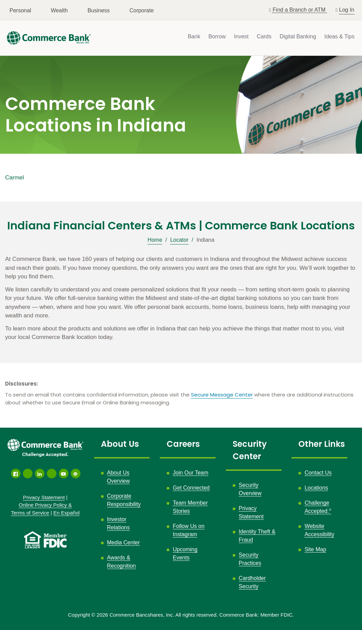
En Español (66, 513)
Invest (241, 36)
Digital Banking (298, 36)
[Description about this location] (181, 298)
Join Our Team (190, 473)
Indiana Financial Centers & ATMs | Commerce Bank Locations (181, 225)
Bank (194, 36)
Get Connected (191, 488)
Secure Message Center (222, 394)
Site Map (315, 549)
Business (99, 10)
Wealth (59, 10)
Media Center (123, 542)
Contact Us (318, 473)
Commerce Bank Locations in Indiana (95, 115)
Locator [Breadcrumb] (179, 240)
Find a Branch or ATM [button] (300, 10)
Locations (316, 488)
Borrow (217, 36)
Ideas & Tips (339, 36)
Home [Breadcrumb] (154, 240)
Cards (264, 36)
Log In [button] (346, 9)
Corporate (141, 10)
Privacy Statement (44, 497)
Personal (20, 10)
